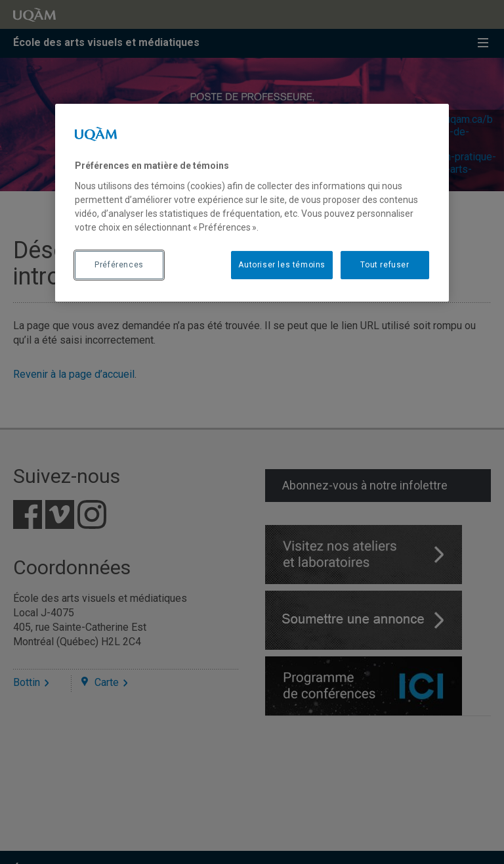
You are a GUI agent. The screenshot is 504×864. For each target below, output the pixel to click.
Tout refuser (384, 264)
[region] (252, 202)
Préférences (119, 264)
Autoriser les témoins (282, 264)
